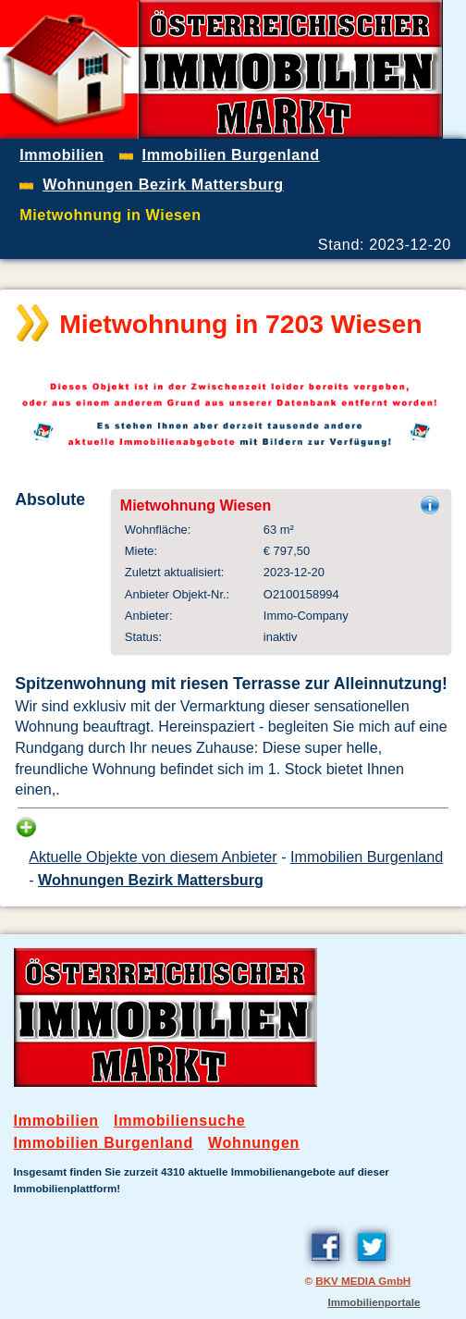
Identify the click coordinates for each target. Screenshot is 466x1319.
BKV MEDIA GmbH (363, 1281)
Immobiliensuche (180, 1120)
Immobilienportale (373, 1302)
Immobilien (56, 1120)
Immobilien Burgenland (366, 856)
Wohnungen (254, 1143)
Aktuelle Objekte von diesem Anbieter (153, 856)
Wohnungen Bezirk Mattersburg (151, 879)
